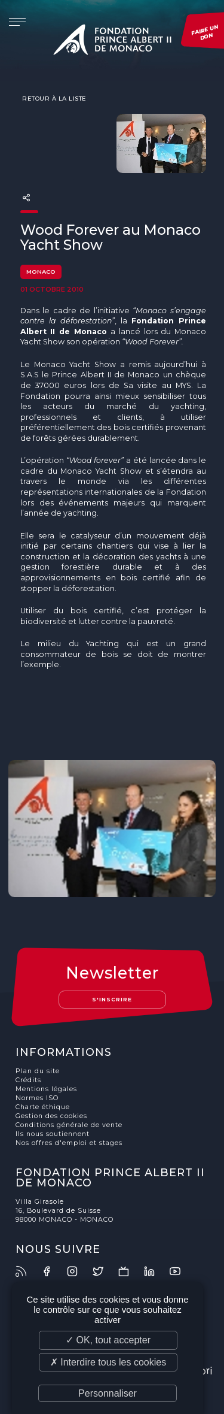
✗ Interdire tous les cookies (108, 1362)
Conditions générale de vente (69, 1125)
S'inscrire (112, 999)
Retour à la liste (53, 98)
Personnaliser (107, 1393)
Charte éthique (43, 1107)
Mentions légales (46, 1089)
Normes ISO (37, 1098)
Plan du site (38, 1071)
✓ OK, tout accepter (108, 1340)
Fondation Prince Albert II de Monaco (112, 42)
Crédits (28, 1080)
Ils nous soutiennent (53, 1134)
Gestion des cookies (51, 1116)
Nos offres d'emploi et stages (69, 1143)
